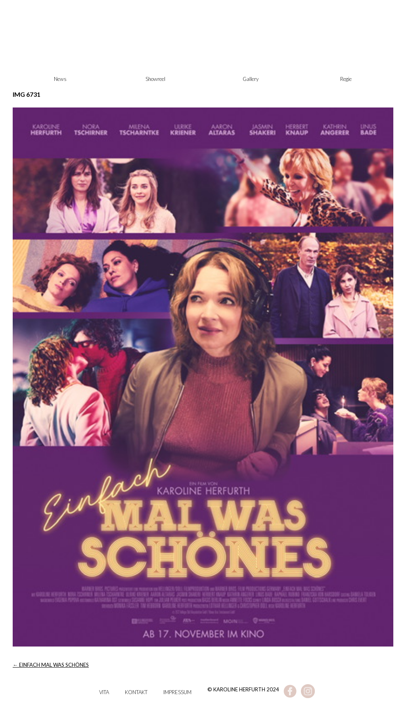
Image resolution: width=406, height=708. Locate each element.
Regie (346, 79)
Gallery (251, 79)
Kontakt (136, 692)
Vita (104, 692)
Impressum (177, 692)
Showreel (155, 79)
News (60, 79)
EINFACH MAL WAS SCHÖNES (51, 665)
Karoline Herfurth (203, 47)
